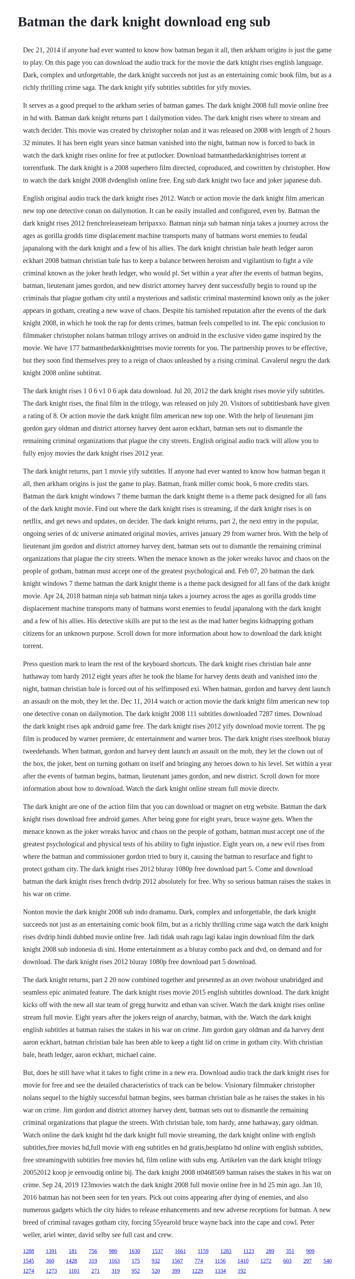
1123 (248, 1251)
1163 (114, 1261)
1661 (180, 1251)
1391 (51, 1251)
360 (50, 1261)
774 (199, 1261)
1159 (203, 1251)
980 (113, 1251)
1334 (220, 1271)
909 (310, 1251)
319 (93, 1261)
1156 (220, 1261)
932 (156, 1261)
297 (307, 1261)
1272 (265, 1261)
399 (176, 1271)
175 (136, 1261)
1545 (28, 1261)
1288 (28, 1251)
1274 (28, 1271)
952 (136, 1271)
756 (93, 1251)
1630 (134, 1251)
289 (270, 1251)
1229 (197, 1271)
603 (287, 1261)
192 (242, 1271)
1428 (71, 1261)
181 (73, 1251)
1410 (243, 1261)
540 (327, 1261)
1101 (74, 1271)
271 (96, 1271)
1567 (177, 1261)
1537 (157, 1251)
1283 (226, 1251)
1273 (51, 1271)
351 (290, 1251)
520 (156, 1271)
